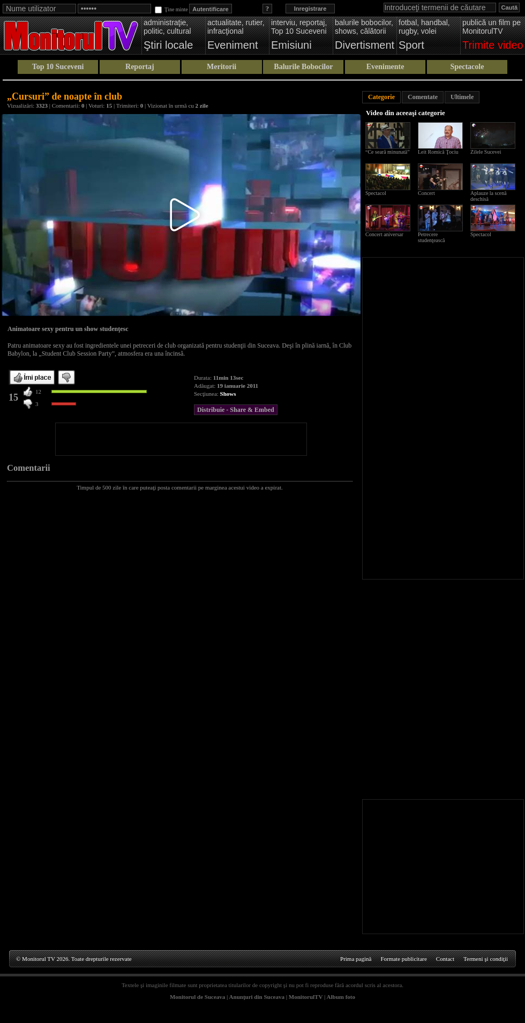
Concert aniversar (384, 234)
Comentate (423, 97)
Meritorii (221, 67)
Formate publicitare (403, 959)
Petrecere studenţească (431, 237)
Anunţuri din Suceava (256, 997)
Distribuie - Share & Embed (235, 409)
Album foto (341, 997)
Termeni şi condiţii (485, 959)
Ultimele (462, 97)
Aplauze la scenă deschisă (488, 196)
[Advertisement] (181, 439)
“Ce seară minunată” (387, 152)
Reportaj (139, 67)
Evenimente (385, 67)
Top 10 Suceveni (58, 67)
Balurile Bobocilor (303, 67)
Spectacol (375, 193)
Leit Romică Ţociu (438, 152)
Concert (426, 193)
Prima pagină (355, 959)
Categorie (381, 97)
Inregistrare (310, 8)
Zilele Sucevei (485, 152)
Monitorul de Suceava (197, 997)
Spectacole (467, 67)
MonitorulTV (305, 997)
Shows (228, 393)
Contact (445, 959)
